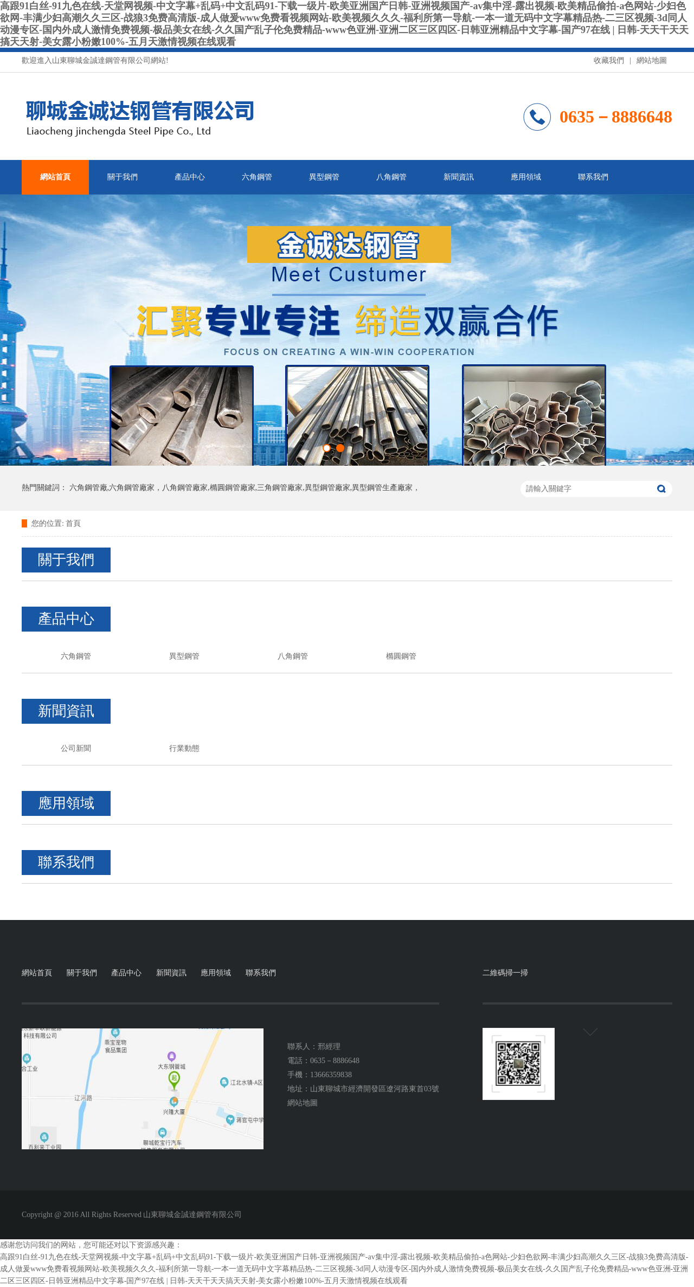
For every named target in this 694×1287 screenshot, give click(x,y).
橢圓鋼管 (401, 656)
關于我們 (122, 177)
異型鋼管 (324, 177)
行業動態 (184, 748)
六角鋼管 (257, 177)
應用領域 (526, 177)
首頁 (73, 523)
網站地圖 (652, 60)
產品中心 (190, 177)
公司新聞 (76, 748)
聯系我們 (593, 177)
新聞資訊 (459, 177)
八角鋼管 (391, 177)
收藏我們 (609, 60)
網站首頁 (55, 177)
